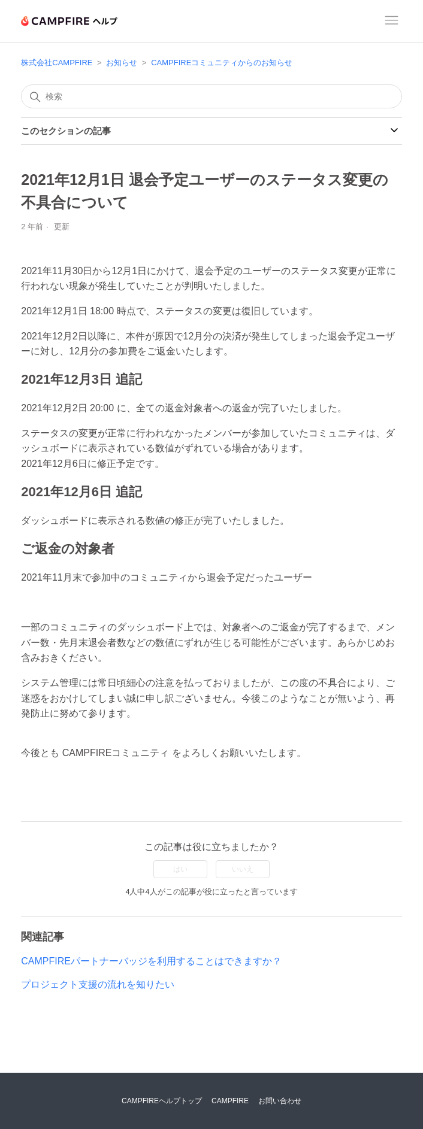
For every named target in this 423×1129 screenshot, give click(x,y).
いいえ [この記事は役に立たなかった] (242, 869)
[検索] (211, 96)
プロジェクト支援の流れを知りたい (97, 984)
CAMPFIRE (230, 1101)
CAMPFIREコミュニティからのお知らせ (221, 62)
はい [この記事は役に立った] (180, 869)
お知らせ (121, 62)
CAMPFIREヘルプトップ (162, 1101)
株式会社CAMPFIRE (56, 62)
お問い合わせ (279, 1101)
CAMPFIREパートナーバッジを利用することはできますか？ (151, 961)
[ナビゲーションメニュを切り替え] (391, 22)
